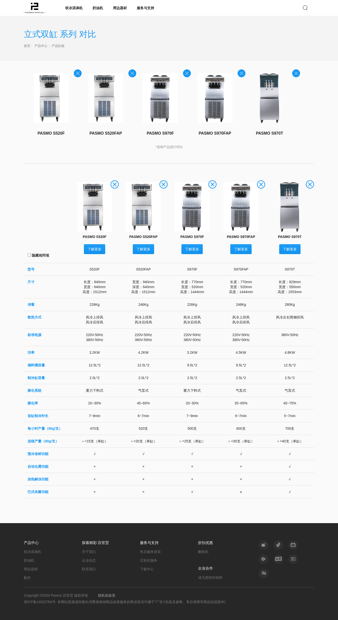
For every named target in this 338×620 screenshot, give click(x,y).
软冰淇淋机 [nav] (74, 8)
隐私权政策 (106, 595)
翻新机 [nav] (203, 552)
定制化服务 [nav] (148, 560)
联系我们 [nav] (89, 569)
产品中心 (40, 46)
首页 (27, 46)
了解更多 (94, 249)
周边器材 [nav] (120, 8)
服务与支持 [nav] (145, 8)
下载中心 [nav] (147, 569)
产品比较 (58, 46)
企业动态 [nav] (89, 560)
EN (296, 7)
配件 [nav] (27, 578)
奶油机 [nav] (98, 8)
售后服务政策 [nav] (150, 552)
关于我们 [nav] (89, 552)
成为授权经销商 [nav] (210, 578)
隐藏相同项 (38, 255)
